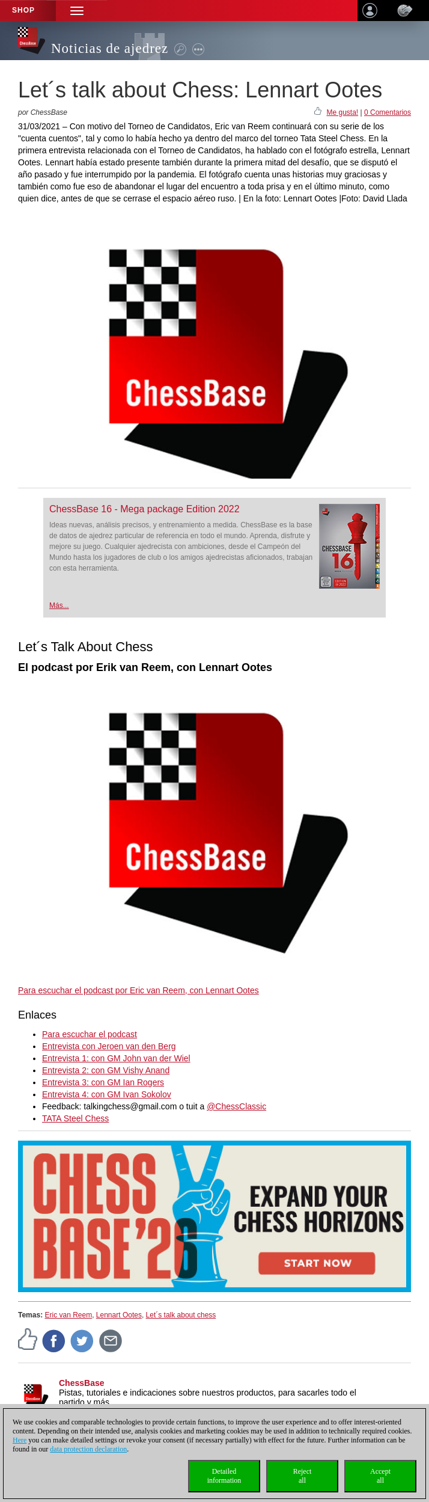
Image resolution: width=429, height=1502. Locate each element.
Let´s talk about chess (181, 1315)
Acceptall (380, 1476)
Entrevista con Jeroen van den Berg (109, 1046)
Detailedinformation (224, 1476)
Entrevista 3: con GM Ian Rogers (103, 1082)
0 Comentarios (387, 112)
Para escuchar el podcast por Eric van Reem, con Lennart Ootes (138, 990)
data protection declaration (88, 1449)
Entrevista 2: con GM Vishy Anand (105, 1070)
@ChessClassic (236, 1106)
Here (19, 1440)
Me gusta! (342, 112)
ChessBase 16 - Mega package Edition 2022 (144, 509)
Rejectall (302, 1476)
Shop (23, 10)
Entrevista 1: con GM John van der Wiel (116, 1058)
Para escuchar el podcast (89, 1034)
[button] (77, 10)
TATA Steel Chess (75, 1118)
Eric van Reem (68, 1315)
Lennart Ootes (119, 1315)
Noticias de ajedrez (109, 48)
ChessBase (82, 1383)
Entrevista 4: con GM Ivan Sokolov (106, 1094)
